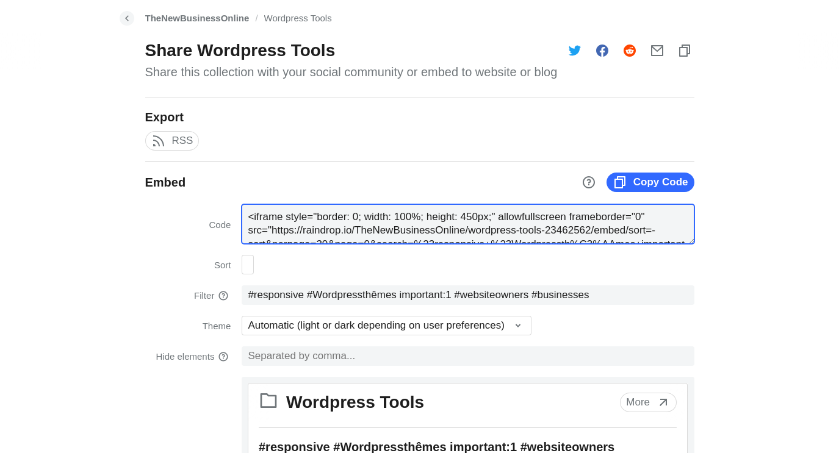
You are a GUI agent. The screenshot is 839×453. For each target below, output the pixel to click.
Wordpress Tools (298, 18)
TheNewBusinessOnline (197, 18)
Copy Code (650, 182)
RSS (172, 141)
